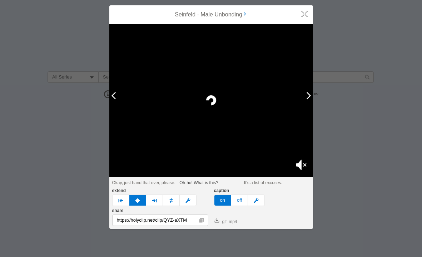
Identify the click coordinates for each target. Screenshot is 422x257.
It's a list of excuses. (263, 182)
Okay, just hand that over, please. (143, 182)
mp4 (233, 221)
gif (220, 221)
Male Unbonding (223, 14)
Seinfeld (185, 14)
